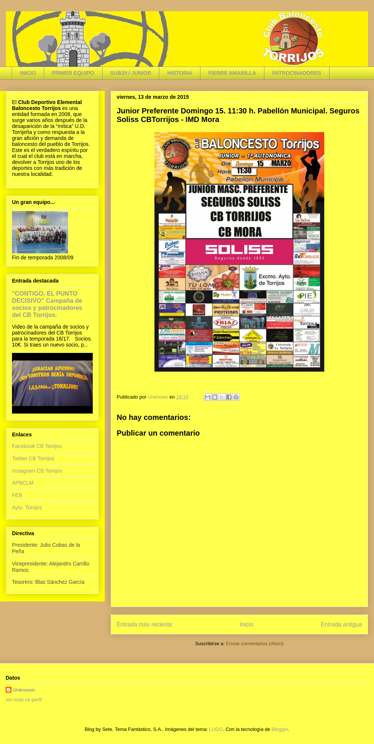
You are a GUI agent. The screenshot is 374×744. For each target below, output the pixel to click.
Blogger (280, 729)
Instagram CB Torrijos (37, 471)
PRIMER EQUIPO (73, 73)
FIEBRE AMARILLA (232, 73)
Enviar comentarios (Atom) (254, 643)
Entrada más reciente (144, 624)
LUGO (216, 729)
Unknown (24, 690)
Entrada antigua (341, 624)
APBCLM (23, 483)
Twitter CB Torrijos (33, 458)
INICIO (28, 73)
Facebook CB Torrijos (37, 446)
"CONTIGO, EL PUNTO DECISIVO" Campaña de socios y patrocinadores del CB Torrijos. (47, 304)
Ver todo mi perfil (24, 699)
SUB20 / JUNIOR (130, 73)
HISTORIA (179, 73)
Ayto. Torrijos (27, 507)
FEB (17, 495)
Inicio (246, 624)
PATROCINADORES (296, 73)
